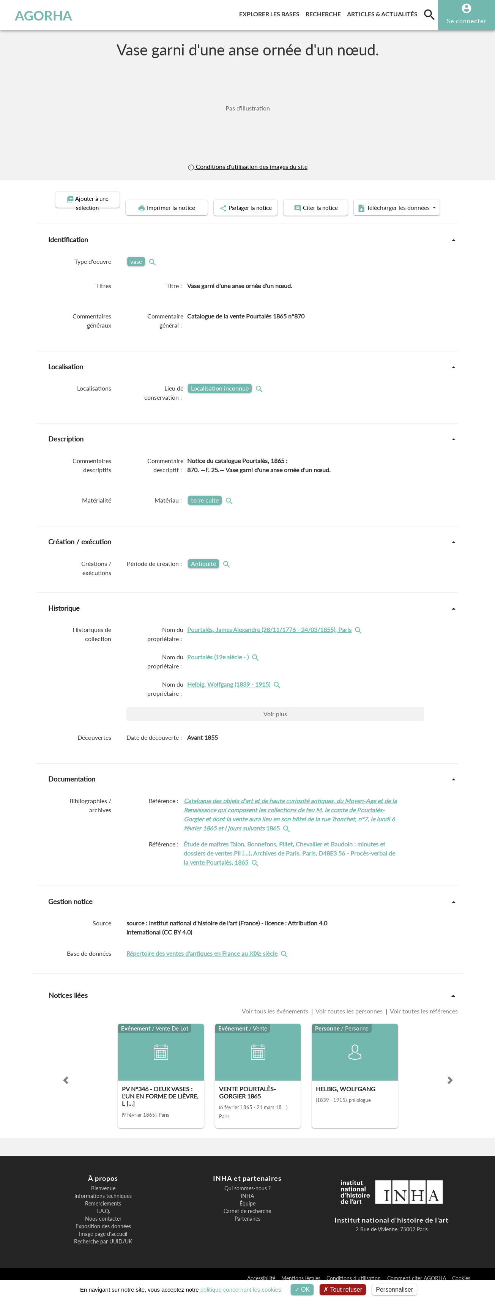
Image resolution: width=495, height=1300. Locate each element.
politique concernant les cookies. (241, 1289)
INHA (247, 1207)
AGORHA (43, 15)
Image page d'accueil (103, 1245)
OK (302, 1289)
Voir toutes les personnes (349, 1022)
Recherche (325, 12)
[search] (429, 14)
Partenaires (247, 1230)
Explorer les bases (271, 12)
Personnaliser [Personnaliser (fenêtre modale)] (394, 1289)
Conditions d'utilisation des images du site (247, 166)
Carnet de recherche (247, 1222)
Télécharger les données (333, 219)
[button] (65, 1091)
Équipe (247, 1214)
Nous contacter (103, 1230)
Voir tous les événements (276, 1022)
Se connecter (466, 20)
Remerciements (103, 1214)
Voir (275, 724)
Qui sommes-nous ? (247, 1199)
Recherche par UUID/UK (103, 1252)
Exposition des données (103, 1237)
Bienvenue (103, 1199)
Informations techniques (103, 1207)
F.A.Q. (103, 1222)
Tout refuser (342, 1289)
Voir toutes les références (423, 1022)
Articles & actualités (384, 12)
